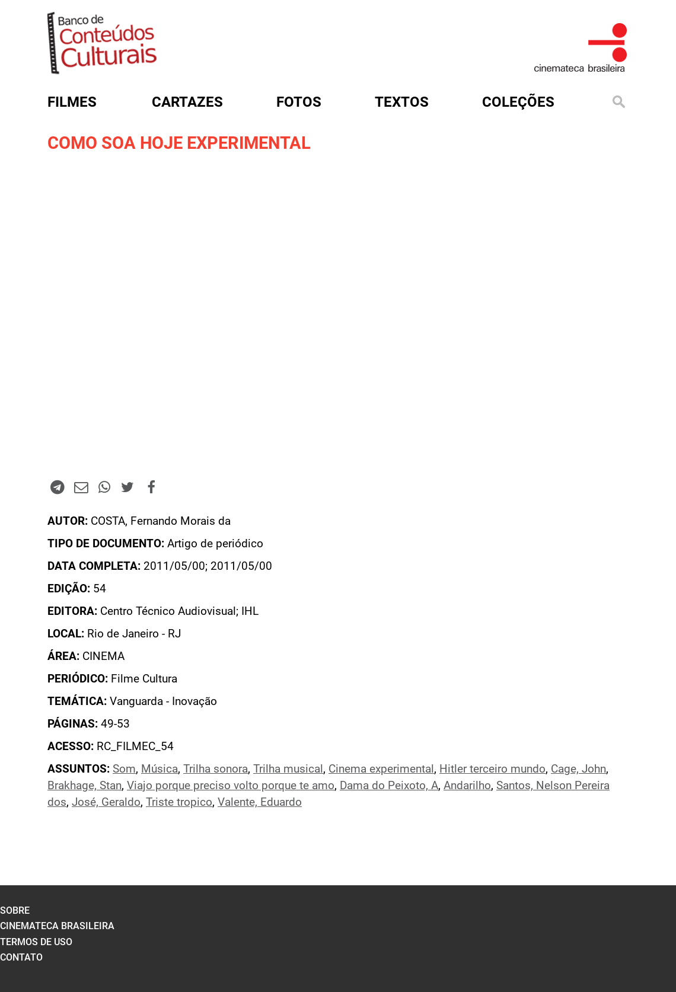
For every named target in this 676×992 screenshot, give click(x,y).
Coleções (518, 102)
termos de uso (36, 942)
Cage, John (578, 769)
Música (159, 769)
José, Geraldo (106, 802)
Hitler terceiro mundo (492, 769)
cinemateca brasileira (57, 926)
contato (21, 957)
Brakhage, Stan (84, 785)
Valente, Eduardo (260, 802)
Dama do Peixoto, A (389, 785)
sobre (15, 910)
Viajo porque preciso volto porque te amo (230, 785)
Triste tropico (179, 802)
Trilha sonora (215, 769)
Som (124, 769)
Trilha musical (288, 769)
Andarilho (467, 785)
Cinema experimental (381, 769)
